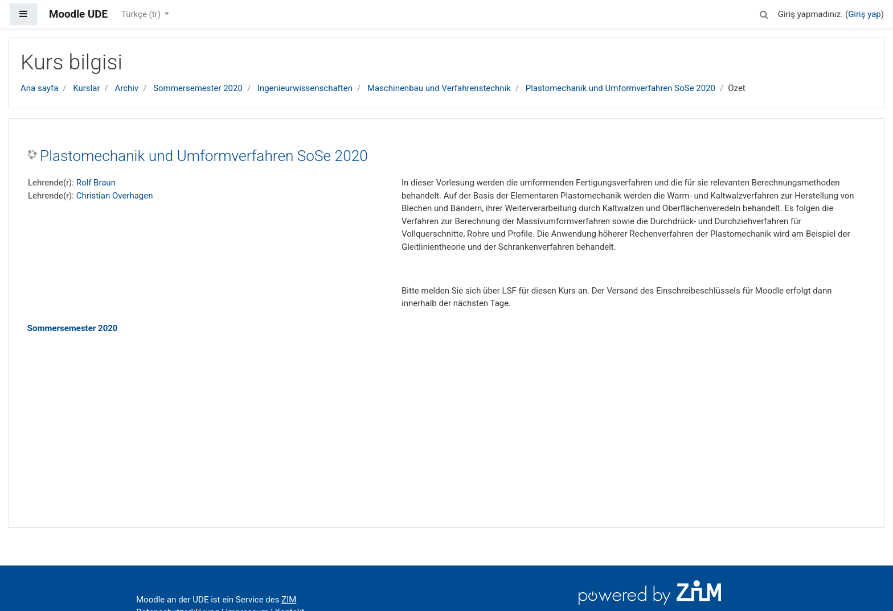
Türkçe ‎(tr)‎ (142, 14)
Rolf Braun (96, 182)
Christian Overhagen (114, 196)
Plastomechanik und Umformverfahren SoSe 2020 (620, 88)
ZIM (288, 600)
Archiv (126, 88)
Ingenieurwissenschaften (305, 88)
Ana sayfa (39, 88)
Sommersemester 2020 (198, 88)
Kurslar (86, 88)
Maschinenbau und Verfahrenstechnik (439, 88)
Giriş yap (864, 14)
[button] (764, 13)
